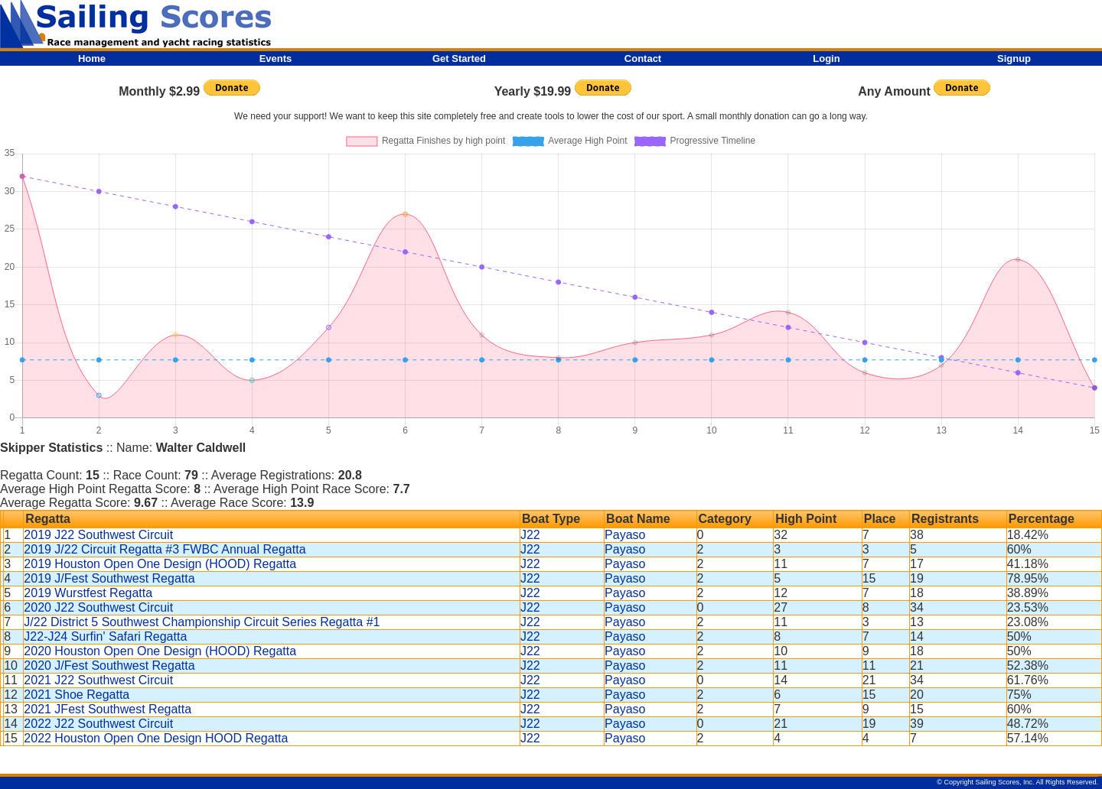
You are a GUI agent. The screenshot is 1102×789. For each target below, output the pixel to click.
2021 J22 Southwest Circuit (98, 680)
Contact (642, 58)
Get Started (459, 58)
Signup (1014, 58)
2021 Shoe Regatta (76, 694)
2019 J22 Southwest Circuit (98, 534)
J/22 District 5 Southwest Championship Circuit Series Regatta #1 (202, 621)
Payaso (625, 534)
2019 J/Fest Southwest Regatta (109, 578)
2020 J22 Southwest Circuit (98, 607)
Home (92, 58)
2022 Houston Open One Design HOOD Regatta (156, 738)
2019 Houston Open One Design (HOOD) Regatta (160, 563)
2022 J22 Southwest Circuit (98, 723)
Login (826, 58)
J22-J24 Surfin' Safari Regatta (105, 636)
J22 (530, 534)
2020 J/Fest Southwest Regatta (109, 665)
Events (275, 58)
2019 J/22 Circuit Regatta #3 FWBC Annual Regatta (164, 549)
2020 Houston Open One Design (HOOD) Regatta (160, 651)
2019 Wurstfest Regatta (88, 592)
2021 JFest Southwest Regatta (107, 709)
